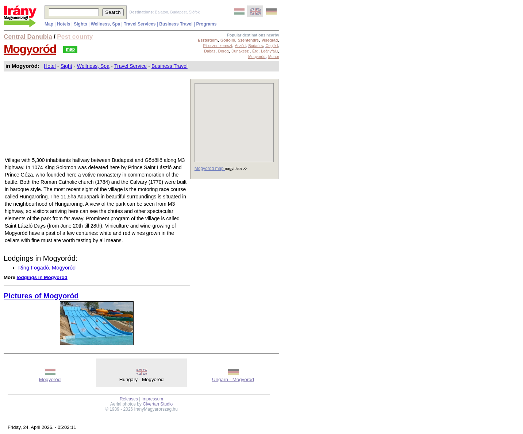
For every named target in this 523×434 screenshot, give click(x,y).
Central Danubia (28, 36)
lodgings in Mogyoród (42, 277)
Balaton (161, 12)
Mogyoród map (210, 168)
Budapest (178, 12)
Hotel (50, 66)
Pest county (75, 36)
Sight (66, 66)
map (70, 49)
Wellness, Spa (93, 66)
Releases (129, 399)
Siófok (194, 12)
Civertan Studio (158, 404)
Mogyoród (30, 48)
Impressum (152, 399)
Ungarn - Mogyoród (233, 379)
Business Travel (169, 66)
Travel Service (130, 66)
